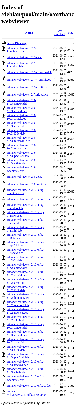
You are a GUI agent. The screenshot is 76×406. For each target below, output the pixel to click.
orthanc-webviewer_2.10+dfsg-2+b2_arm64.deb (25, 273)
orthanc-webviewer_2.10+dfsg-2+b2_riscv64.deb (25, 311)
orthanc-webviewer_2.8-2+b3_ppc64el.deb (21, 154)
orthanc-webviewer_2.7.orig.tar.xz (27, 94)
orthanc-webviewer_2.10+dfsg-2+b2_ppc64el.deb (25, 303)
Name (29, 32)
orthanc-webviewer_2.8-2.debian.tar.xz (21, 169)
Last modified (59, 32)
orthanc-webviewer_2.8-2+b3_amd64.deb (21, 102)
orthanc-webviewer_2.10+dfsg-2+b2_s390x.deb (25, 318)
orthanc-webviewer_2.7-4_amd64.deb (21, 64)
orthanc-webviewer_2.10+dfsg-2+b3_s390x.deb (25, 370)
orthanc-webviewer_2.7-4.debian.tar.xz (21, 49)
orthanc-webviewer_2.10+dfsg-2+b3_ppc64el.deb (25, 355)
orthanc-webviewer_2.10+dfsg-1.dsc (29, 199)
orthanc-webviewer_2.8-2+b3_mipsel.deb (21, 146)
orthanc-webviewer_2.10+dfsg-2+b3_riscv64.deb (25, 363)
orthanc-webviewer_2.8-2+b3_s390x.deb (21, 161)
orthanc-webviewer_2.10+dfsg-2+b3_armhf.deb (25, 341)
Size (70, 32)
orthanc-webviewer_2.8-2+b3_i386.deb (21, 132)
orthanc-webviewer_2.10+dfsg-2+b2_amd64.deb (25, 266)
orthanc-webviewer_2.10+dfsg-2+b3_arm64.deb (25, 333)
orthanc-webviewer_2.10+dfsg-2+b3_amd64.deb (25, 326)
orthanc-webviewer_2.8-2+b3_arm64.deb (21, 109)
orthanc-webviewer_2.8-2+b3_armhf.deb (21, 124)
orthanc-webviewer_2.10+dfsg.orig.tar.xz (26, 393)
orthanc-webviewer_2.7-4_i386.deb (28, 87)
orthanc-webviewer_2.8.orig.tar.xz (27, 184)
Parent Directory (16, 43)
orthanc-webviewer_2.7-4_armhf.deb (29, 79)
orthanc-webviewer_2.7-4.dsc (24, 57)
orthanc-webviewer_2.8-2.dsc (24, 176)
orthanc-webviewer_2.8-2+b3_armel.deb (21, 117)
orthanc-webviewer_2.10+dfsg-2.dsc (29, 385)
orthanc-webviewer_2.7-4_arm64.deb (29, 72)
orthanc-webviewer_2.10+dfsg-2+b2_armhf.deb (25, 281)
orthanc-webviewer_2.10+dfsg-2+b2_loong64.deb (25, 296)
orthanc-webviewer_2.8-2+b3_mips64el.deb (21, 139)
